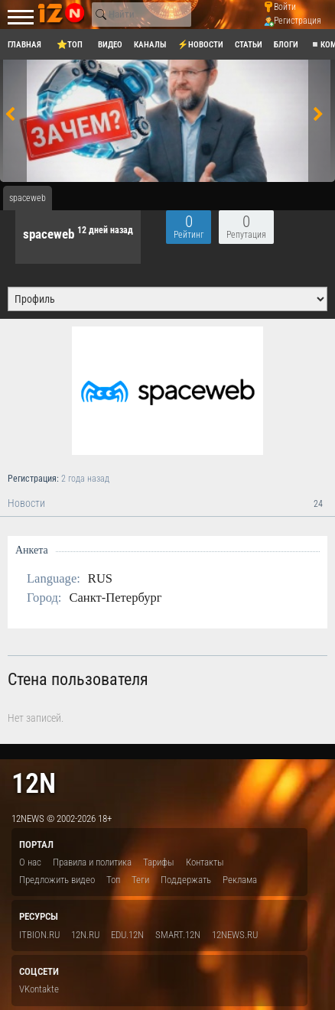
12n (33, 783)
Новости (167, 504)
